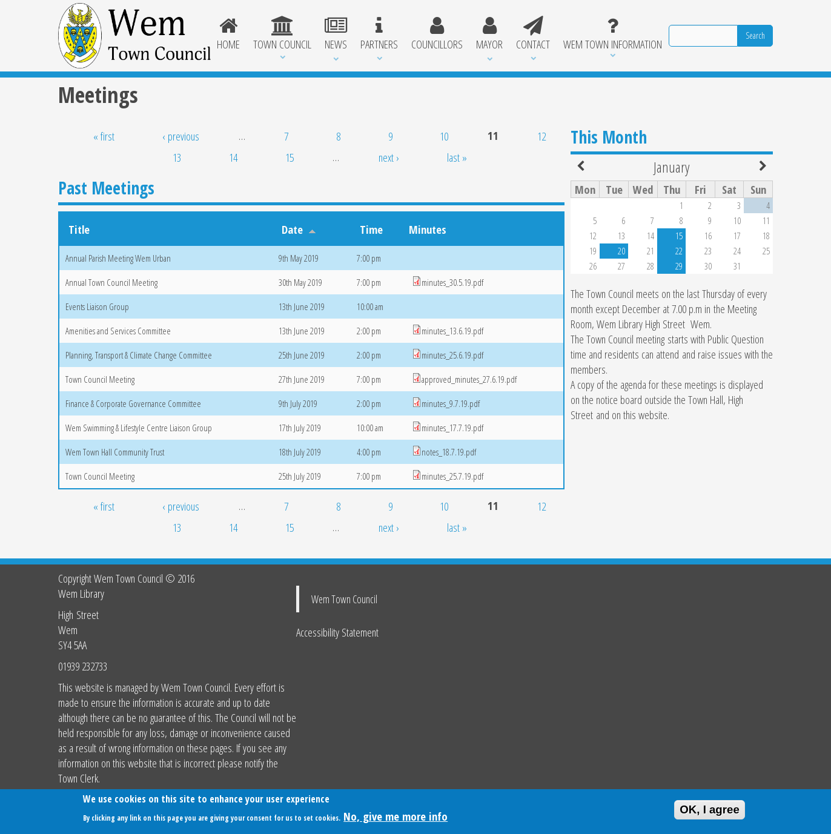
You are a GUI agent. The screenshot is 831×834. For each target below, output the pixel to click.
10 (444, 136)
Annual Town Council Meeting (111, 282)
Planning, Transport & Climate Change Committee (138, 355)
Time (371, 229)
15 (289, 157)
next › (389, 157)
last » (457, 157)
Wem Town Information (613, 33)
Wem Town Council (344, 599)
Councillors (437, 33)
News (336, 33)
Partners (379, 33)
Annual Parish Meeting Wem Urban (118, 258)
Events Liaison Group (97, 306)
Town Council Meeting (99, 379)
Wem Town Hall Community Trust (114, 452)
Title (79, 229)
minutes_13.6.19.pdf (452, 331)
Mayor (489, 33)
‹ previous (180, 136)
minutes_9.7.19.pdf (451, 403)
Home (229, 33)
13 (177, 157)
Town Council (282, 33)
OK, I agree (710, 812)
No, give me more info (395, 819)
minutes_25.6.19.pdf (452, 355)
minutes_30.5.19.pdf (452, 282)
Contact (533, 33)
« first (103, 136)
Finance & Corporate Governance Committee (133, 403)
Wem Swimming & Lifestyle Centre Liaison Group (138, 428)
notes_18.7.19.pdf (449, 452)
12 (541, 136)
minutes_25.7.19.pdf (452, 476)
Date (299, 229)
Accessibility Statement (337, 632)
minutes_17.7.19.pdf (452, 428)
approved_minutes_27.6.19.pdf (469, 379)
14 (233, 157)
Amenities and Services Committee (118, 331)
